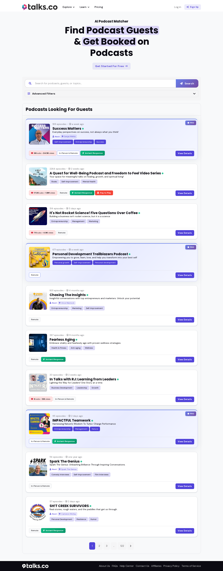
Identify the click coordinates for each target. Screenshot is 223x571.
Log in (177, 7)
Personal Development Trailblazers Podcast (91, 254)
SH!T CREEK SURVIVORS (70, 506)
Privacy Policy (171, 566)
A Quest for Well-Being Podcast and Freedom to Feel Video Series (106, 173)
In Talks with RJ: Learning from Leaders (84, 379)
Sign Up (193, 7)
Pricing (99, 7)
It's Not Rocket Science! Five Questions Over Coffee (95, 213)
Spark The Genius (66, 461)
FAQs (115, 566)
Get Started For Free (111, 66)
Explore (69, 7)
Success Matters (68, 128)
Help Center (127, 566)
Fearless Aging (63, 339)
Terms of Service (191, 566)
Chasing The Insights (69, 294)
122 (122, 546)
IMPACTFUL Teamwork (72, 420)
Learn (84, 7)
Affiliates (156, 566)
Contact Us (142, 566)
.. (113, 546)
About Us (104, 566)
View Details (185, 153)
